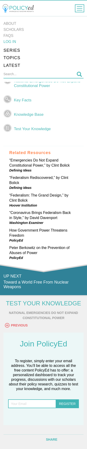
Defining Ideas (20, 170)
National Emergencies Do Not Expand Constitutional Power (47, 83)
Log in (9, 42)
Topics (11, 57)
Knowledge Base (29, 114)
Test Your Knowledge (32, 129)
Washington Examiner (26, 223)
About (9, 24)
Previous (16, 325)
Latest (11, 65)
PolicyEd (16, 240)
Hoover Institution (23, 205)
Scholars (13, 30)
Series (11, 50)
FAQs (8, 36)
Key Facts (23, 100)
